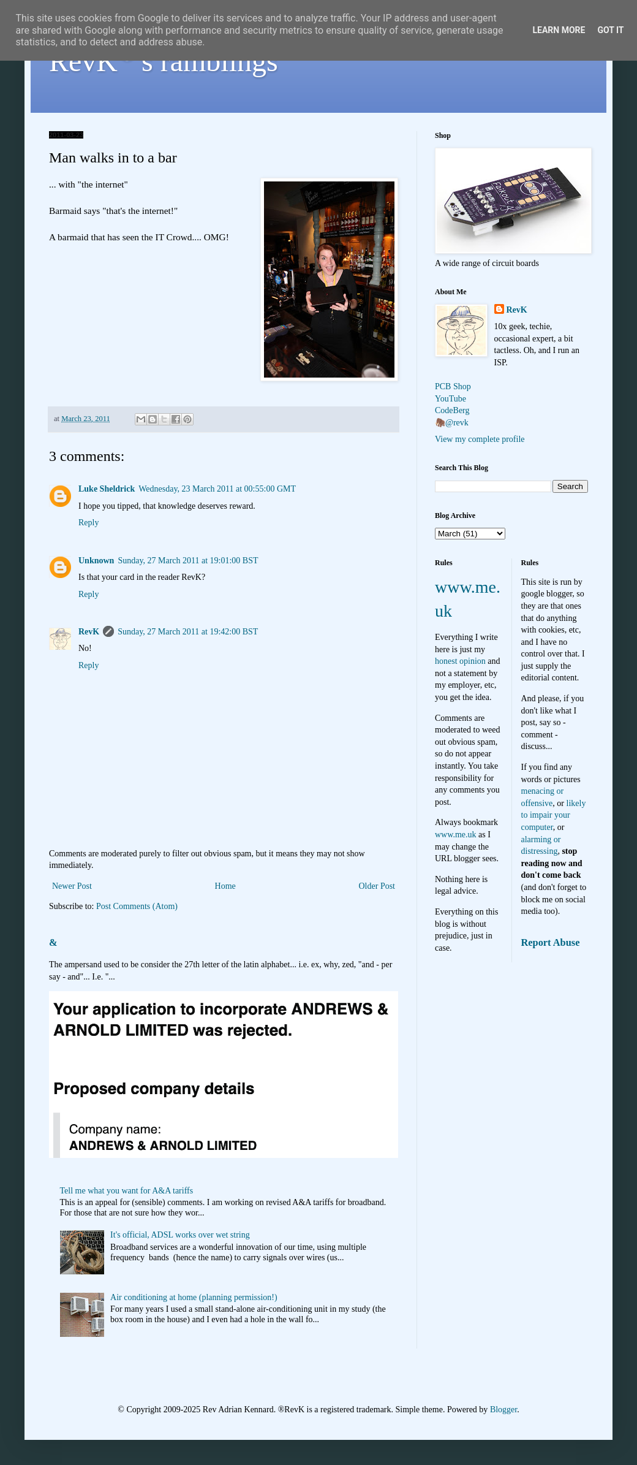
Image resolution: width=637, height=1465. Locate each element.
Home (225, 886)
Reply (88, 522)
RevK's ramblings (163, 61)
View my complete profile (480, 439)
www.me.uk (456, 834)
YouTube (450, 398)
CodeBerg (452, 410)
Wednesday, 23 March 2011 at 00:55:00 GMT (217, 488)
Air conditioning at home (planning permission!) (193, 1297)
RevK (88, 631)
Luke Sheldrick (106, 488)
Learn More (558, 30)
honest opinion (460, 661)
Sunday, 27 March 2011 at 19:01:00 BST (188, 560)
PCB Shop (453, 386)
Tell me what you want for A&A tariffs (127, 1190)
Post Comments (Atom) (137, 906)
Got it (610, 30)
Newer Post (72, 886)
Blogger (503, 1409)
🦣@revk (452, 422)
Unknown (96, 560)
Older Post (377, 886)
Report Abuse (550, 942)
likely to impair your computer (553, 815)
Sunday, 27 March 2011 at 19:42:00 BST (188, 631)
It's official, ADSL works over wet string (180, 1234)
